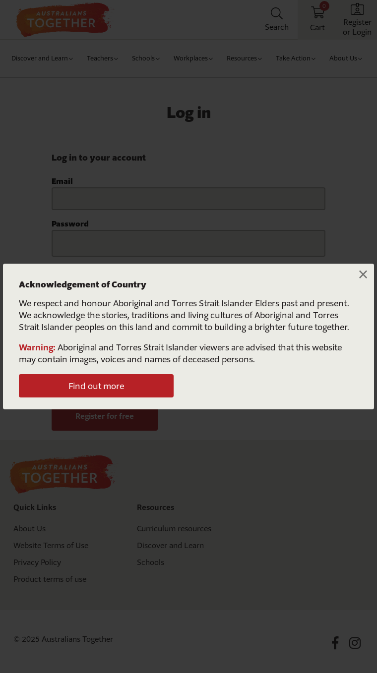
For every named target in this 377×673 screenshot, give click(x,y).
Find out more (96, 386)
